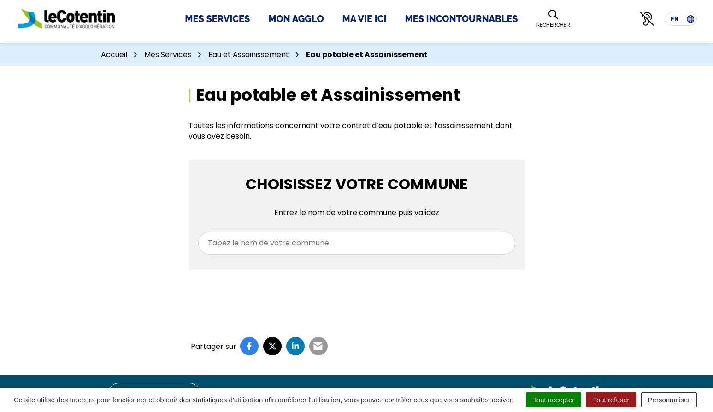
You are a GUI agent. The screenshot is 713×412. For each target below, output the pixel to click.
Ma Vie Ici (364, 18)
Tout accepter (553, 400)
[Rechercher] (553, 19)
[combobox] (356, 243)
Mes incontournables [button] (461, 18)
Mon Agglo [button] (296, 18)
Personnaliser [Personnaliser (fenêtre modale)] (669, 400)
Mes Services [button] (217, 18)
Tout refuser (611, 400)
